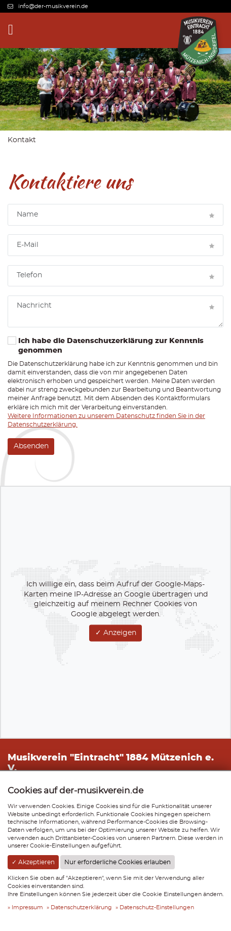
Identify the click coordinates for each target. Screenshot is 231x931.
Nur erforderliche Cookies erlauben (117, 862)
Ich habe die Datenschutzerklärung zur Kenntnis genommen (106, 345)
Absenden (31, 446)
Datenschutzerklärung (81, 907)
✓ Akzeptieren (33, 862)
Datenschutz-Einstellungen (157, 907)
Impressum (27, 907)
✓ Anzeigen (115, 633)
